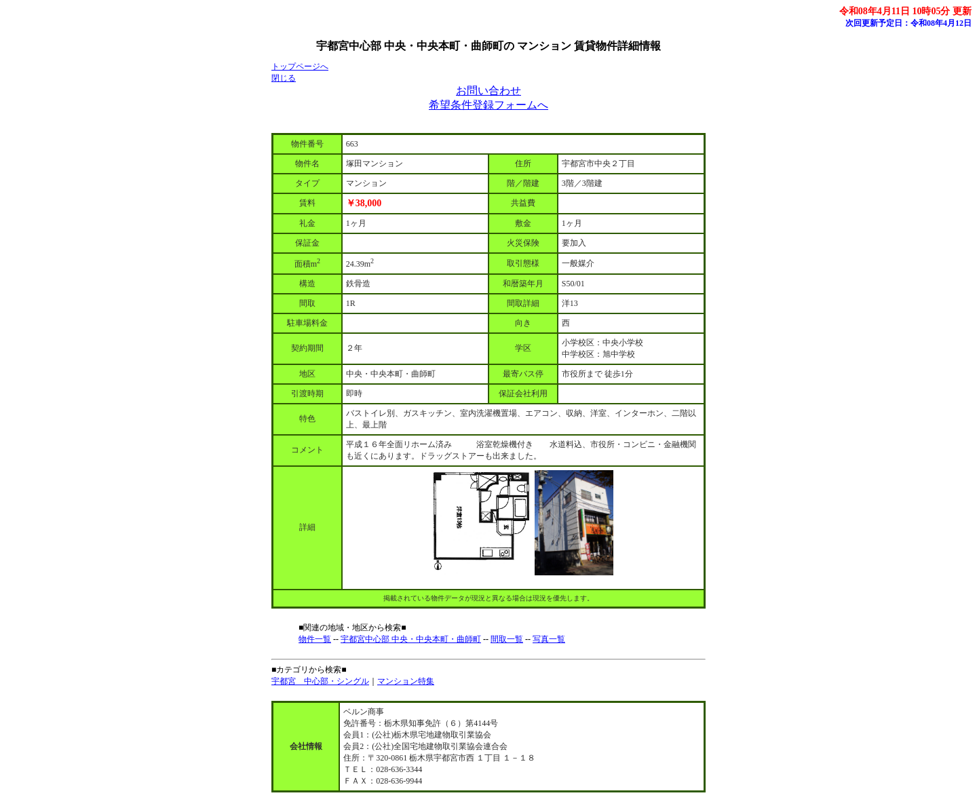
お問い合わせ (488, 90)
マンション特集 (405, 681)
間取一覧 (507, 639)
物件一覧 (315, 639)
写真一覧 (549, 639)
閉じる (283, 78)
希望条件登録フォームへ (488, 105)
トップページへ (299, 66)
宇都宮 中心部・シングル (320, 681)
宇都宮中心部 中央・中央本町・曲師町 (411, 639)
